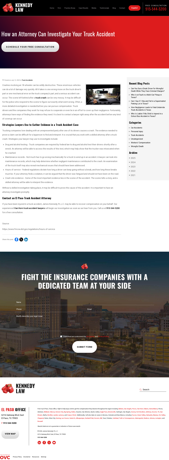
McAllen (50, 415)
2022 (132, 170)
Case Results (83, 8)
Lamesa (61, 415)
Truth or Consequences (126, 418)
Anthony (148, 412)
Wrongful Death (137, 146)
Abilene (120, 409)
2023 (132, 166)
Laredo (55, 415)
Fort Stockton (140, 412)
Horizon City (59, 412)
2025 (132, 157)
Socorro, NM (98, 418)
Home (52, 8)
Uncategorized (137, 139)
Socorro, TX (155, 412)
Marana (155, 415)
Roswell (40, 421)
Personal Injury (137, 131)
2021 (132, 175)
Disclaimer (90, 336)
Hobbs (73, 412)
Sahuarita (149, 415)
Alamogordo (139, 418)
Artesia (152, 418)
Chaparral (41, 418)
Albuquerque (80, 418)
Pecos (134, 409)
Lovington (158, 418)
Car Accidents (136, 128)
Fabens (146, 409)
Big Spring (67, 412)
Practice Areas (69, 8)
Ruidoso (146, 418)
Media (94, 8)
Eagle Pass (104, 412)
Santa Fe (72, 418)
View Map (10, 434)
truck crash (40, 97)
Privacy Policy (103, 336)
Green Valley (141, 415)
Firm (59, 8)
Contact (122, 8)
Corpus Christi (71, 415)
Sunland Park (89, 418)
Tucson (134, 415)
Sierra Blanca (153, 409)
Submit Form (84, 347)
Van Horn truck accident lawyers (29, 208)
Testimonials (104, 8)
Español (134, 8)
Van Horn (140, 409)
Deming (58, 418)
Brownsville (112, 412)
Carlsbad (115, 418)
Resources (35, 457)
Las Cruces (65, 418)
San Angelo (128, 409)
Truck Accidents (27, 80)
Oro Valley (162, 415)
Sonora (133, 412)
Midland (46, 412)
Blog (114, 8)
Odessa (52, 412)
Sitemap (43, 457)
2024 (132, 162)
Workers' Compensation (140, 143)
